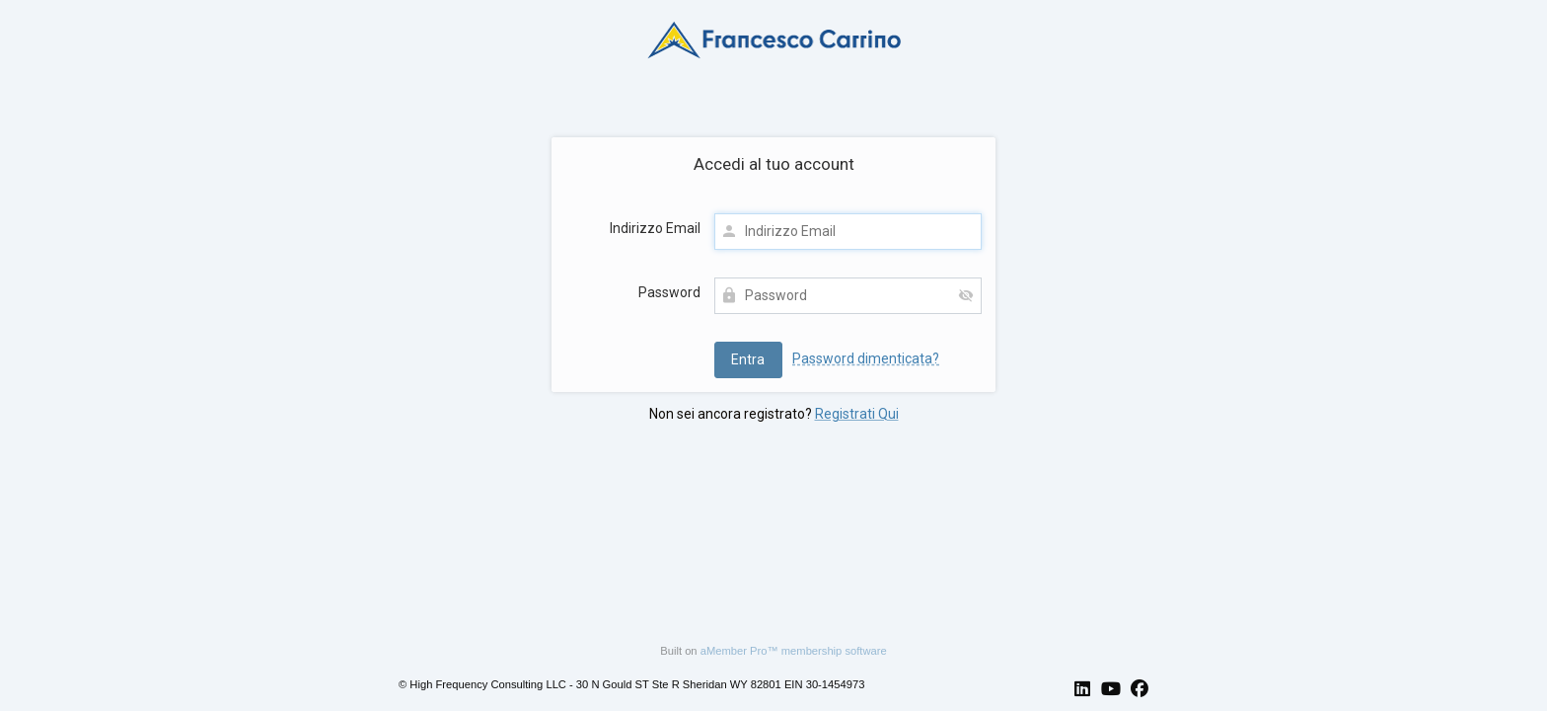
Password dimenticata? (865, 358)
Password (669, 292)
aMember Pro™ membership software (793, 651)
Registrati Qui (857, 414)
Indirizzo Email (655, 228)
